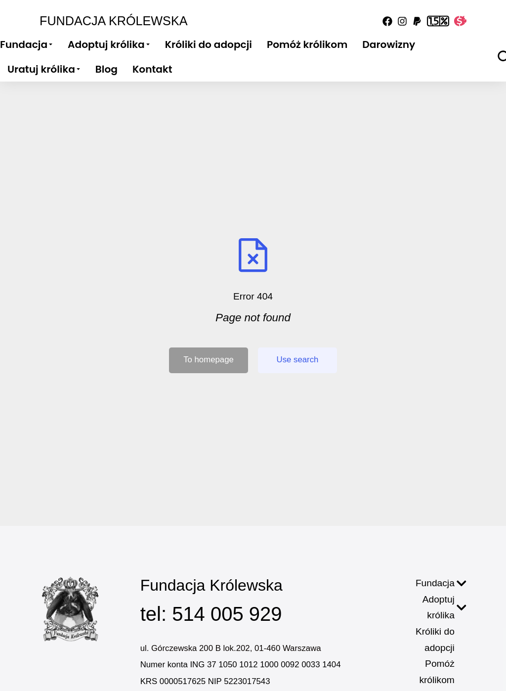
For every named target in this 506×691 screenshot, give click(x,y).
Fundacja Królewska (114, 21)
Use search (298, 359)
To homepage (208, 359)
